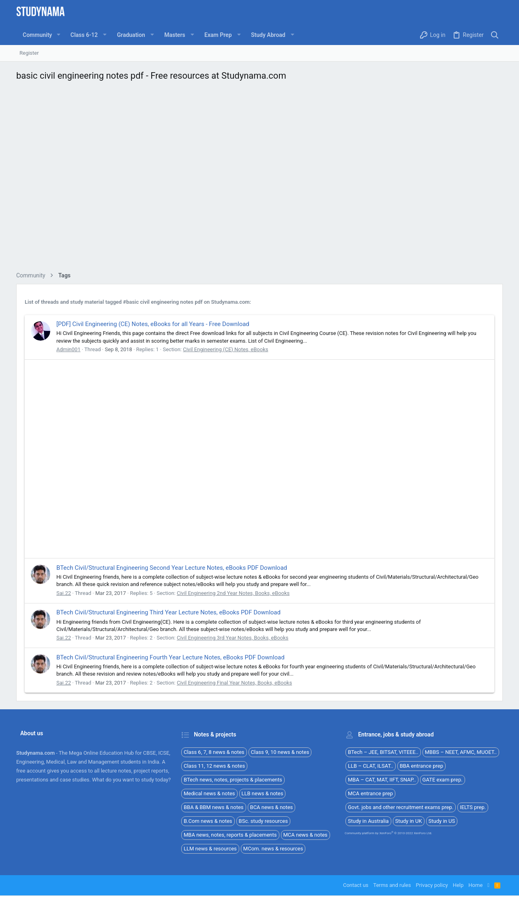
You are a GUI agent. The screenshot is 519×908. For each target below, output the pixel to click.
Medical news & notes (209, 793)
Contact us (356, 885)
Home (475, 885)
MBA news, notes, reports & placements (230, 835)
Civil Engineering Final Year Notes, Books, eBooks (234, 683)
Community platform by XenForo (388, 833)
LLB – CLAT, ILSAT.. (370, 766)
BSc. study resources (263, 821)
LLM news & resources (210, 849)
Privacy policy (432, 885)
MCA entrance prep (370, 793)
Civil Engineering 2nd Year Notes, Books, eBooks (233, 593)
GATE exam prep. (442, 780)
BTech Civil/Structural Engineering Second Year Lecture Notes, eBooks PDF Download (171, 567)
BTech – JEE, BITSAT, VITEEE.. (383, 752)
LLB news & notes (262, 793)
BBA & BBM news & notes (214, 807)
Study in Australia (368, 821)
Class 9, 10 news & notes (280, 752)
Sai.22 (63, 593)
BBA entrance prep (421, 766)
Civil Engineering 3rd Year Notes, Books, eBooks (232, 638)
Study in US (442, 821)
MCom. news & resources (273, 849)
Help (458, 885)
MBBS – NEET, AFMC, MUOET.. (461, 752)
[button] (58, 35)
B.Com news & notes (208, 821)
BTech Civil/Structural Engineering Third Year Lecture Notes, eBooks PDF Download (168, 612)
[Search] (495, 35)
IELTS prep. (473, 807)
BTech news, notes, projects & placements (233, 780)
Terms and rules (392, 885)
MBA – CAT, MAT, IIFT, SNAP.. (382, 780)
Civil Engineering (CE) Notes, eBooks (225, 349)
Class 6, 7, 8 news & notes (214, 752)
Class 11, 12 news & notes (214, 766)
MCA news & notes (305, 835)
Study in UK (408, 821)
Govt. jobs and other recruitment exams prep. (400, 807)
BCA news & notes (271, 807)
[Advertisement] (259, 179)
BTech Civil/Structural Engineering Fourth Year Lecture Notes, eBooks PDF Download (170, 657)
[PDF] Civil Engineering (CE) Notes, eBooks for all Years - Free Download (152, 324)
